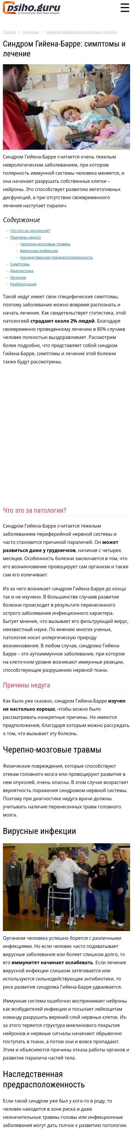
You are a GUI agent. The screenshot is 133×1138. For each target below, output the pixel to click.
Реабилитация (23, 284)
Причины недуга (25, 237)
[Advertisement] (66, 438)
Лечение (18, 277)
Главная (9, 32)
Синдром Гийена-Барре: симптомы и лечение (81, 32)
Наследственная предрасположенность (56, 257)
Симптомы (20, 264)
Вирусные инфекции (39, 250)
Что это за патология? (30, 230)
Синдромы (31, 32)
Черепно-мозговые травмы (45, 243)
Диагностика (22, 270)
